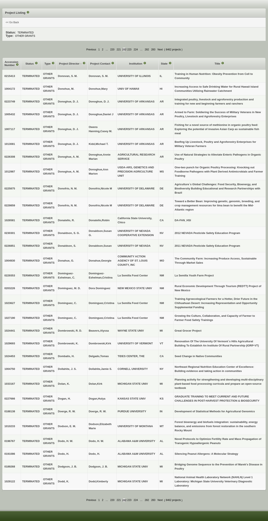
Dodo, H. (94, 453)
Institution (136, 63)
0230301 (9, 233)
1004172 (9, 88)
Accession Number (11, 63)
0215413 (9, 76)
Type (47, 63)
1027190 (9, 317)
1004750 (9, 368)
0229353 (9, 275)
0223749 (9, 101)
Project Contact (100, 63)
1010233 (9, 426)
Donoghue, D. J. (99, 101)
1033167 (9, 383)
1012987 (9, 171)
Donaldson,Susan (100, 245)
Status (29, 63)
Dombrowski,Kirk (100, 343)
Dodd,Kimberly (98, 481)
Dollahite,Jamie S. (100, 368)
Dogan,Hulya (97, 398)
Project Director (69, 63)
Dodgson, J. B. (98, 466)
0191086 (9, 453)
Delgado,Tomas (99, 356)
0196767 (9, 441)
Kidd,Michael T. (98, 144)
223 (129, 49)
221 (119, 49)
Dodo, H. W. (96, 441)
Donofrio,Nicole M (100, 188)
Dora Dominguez (99, 288)
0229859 (9, 205)
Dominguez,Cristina (101, 303)
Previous (91, 49)
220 (112, 49)
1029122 (9, 481)
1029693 (9, 343)
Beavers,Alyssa (99, 330)
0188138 (9, 411)
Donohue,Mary (98, 88)
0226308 (9, 156)
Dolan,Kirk (95, 383)
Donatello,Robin (99, 220)
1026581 (9, 220)
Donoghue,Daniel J (101, 114)
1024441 (9, 330)
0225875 (9, 188)
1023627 (9, 303)
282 (147, 49)
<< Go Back (12, 22)
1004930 (9, 260)
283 (153, 49)
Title (218, 63)
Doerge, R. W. (97, 411)
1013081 (9, 144)
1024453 (9, 356)
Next (160, 49)
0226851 (9, 245)
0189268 (9, 466)
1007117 (9, 129)
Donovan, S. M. (98, 76)
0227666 (9, 398)
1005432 (9, 114)
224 (136, 49)
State (164, 63)
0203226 (9, 288)
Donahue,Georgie (100, 260)
